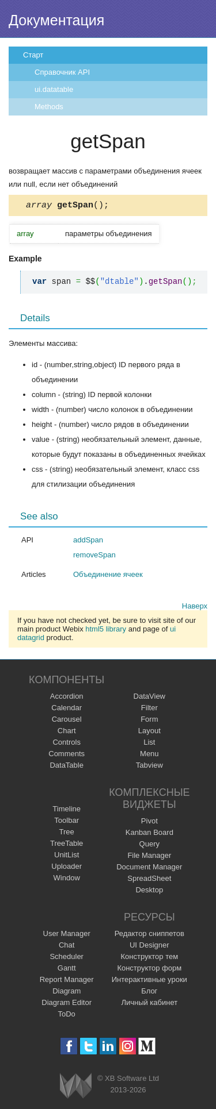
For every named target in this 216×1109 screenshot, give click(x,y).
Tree (66, 833)
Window (67, 879)
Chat (66, 946)
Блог (149, 992)
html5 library (105, 630)
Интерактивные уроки (149, 981)
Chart (67, 732)
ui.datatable (54, 89)
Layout (149, 732)
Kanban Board (149, 834)
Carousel (67, 721)
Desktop (149, 891)
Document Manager (149, 868)
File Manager (149, 857)
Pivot (149, 822)
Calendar (66, 709)
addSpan (88, 541)
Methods (49, 106)
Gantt (67, 969)
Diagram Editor (66, 1004)
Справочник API (62, 72)
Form (149, 721)
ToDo (66, 1015)
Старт (33, 55)
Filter (149, 709)
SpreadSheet (149, 880)
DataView (149, 698)
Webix (76, 1087)
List (149, 744)
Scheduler (67, 958)
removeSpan (94, 556)
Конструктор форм (149, 969)
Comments (66, 755)
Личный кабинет (149, 1004)
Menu (149, 755)
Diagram (66, 992)
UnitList (66, 856)
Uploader (66, 868)
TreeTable (66, 845)
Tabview (149, 767)
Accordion (67, 698)
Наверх (194, 607)
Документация (56, 20)
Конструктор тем (149, 958)
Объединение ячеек (108, 576)
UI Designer (149, 946)
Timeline (66, 810)
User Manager (66, 935)
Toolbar (66, 822)
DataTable (67, 767)
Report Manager (67, 981)
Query (149, 845)
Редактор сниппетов (149, 935)
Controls (66, 744)
